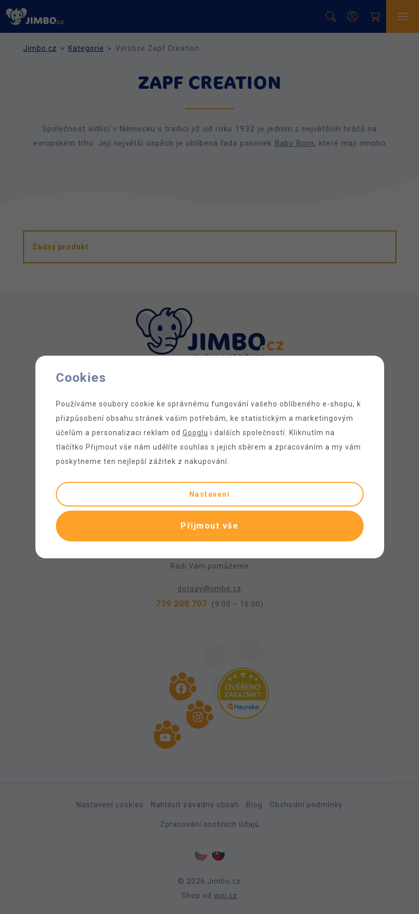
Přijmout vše (209, 526)
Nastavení (209, 494)
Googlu (195, 433)
